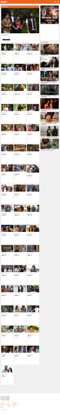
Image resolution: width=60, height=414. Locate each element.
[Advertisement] (49, 34)
